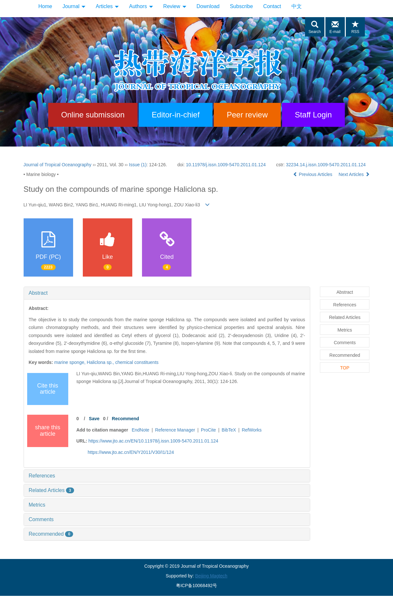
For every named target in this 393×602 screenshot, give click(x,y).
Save (94, 418)
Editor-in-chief (176, 114)
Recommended (51, 534)
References (42, 475)
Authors (141, 6)
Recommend (125, 418)
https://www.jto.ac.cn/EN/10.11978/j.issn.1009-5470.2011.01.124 (153, 440)
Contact (272, 6)
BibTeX (229, 429)
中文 (296, 6)
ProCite (208, 429)
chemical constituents (136, 362)
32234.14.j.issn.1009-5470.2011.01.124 (326, 164)
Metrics (37, 505)
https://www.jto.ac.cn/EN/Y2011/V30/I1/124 (131, 452)
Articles (107, 6)
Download (208, 6)
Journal (73, 6)
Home (45, 6)
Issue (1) (138, 164)
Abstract (38, 293)
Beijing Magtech (211, 575)
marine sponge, (70, 362)
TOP (345, 367)
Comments (41, 519)
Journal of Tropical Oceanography (58, 164)
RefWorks (251, 429)
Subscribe (241, 6)
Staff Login (313, 114)
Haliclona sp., (101, 362)
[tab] (167, 293)
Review (174, 6)
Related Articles (51, 490)
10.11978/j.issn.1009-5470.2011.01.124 (226, 164)
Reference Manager (175, 429)
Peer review (247, 114)
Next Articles (354, 174)
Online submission (93, 114)
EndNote (140, 429)
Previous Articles (313, 174)
